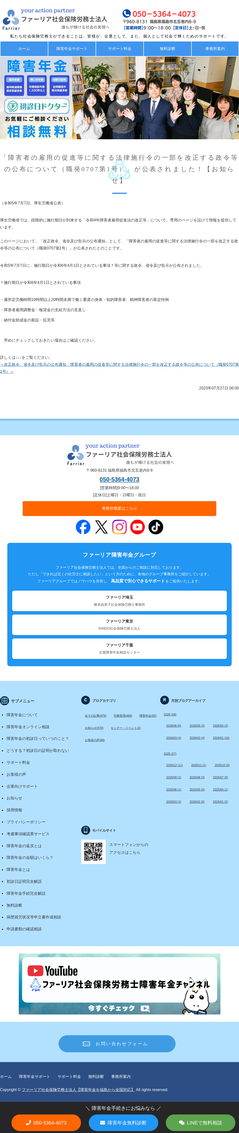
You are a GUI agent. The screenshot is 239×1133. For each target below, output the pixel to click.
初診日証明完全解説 (24, 881)
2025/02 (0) (196, 802)
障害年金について (22, 715)
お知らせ (14, 798)
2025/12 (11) (174, 765)
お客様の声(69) (95, 740)
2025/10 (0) (222, 765)
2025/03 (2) (173, 802)
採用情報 (14, 810)
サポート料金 (119, 49)
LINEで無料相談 (204, 1122)
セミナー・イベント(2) (126, 728)
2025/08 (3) (196, 777)
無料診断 (167, 49)
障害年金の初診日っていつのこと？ (38, 738)
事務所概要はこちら (119, 508)
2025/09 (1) (173, 777)
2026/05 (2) (196, 725)
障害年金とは (18, 869)
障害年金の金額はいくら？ (30, 857)
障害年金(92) (147, 715)
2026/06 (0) (173, 725)
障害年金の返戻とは (24, 846)
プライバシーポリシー (26, 822)
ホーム (24, 49)
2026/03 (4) (173, 738)
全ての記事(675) (95, 715)
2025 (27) (170, 753)
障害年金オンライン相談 (28, 727)
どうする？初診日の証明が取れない (38, 750)
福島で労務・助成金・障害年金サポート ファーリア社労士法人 (45, 19)
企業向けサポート (22, 786)
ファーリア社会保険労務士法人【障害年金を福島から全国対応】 (78, 1090)
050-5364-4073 (119, 479)
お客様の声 (16, 774)
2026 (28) (170, 714)
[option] (119, 98)
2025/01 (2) (220, 802)
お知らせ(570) (94, 728)
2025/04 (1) (220, 789)
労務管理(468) (123, 715)
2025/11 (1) (198, 765)
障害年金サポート (72, 49)
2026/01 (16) (221, 738)
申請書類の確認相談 (24, 929)
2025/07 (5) (220, 777)
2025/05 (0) (196, 789)
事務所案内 (121, 1076)
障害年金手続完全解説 (26, 893)
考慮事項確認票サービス (28, 834)
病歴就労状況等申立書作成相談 (34, 917)
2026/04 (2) (220, 725)
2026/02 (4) (196, 738)
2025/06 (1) (173, 789)
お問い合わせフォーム (122, 1043)
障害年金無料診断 (127, 1122)
